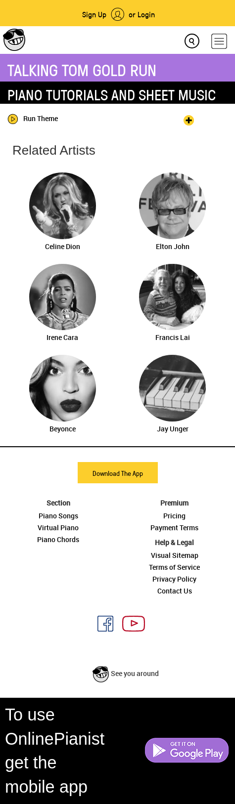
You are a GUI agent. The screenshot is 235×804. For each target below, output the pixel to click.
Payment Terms (174, 527)
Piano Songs (58, 515)
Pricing (174, 515)
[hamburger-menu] (219, 41)
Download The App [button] (118, 473)
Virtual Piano (58, 527)
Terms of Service (174, 567)
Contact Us (174, 590)
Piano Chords (58, 539)
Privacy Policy (174, 579)
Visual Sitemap (174, 555)
